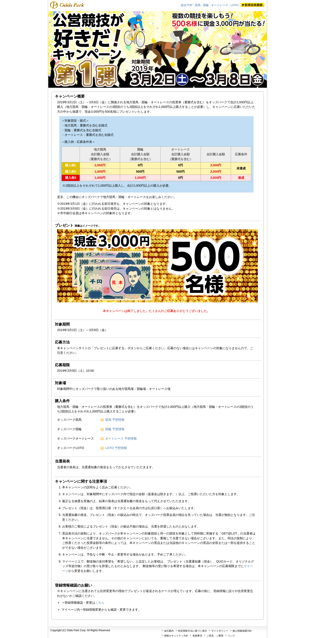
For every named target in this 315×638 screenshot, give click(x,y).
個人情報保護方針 (242, 630)
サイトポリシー (219, 630)
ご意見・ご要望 (214, 635)
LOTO (234, 5)
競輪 (206, 5)
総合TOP (186, 5)
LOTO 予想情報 (116, 448)
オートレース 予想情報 (121, 438)
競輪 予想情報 (114, 429)
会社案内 (169, 630)
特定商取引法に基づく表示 (192, 630)
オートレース (219, 5)
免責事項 (197, 635)
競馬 (198, 5)
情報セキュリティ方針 (176, 635)
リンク (231, 635)
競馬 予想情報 (114, 419)
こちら (99, 602)
